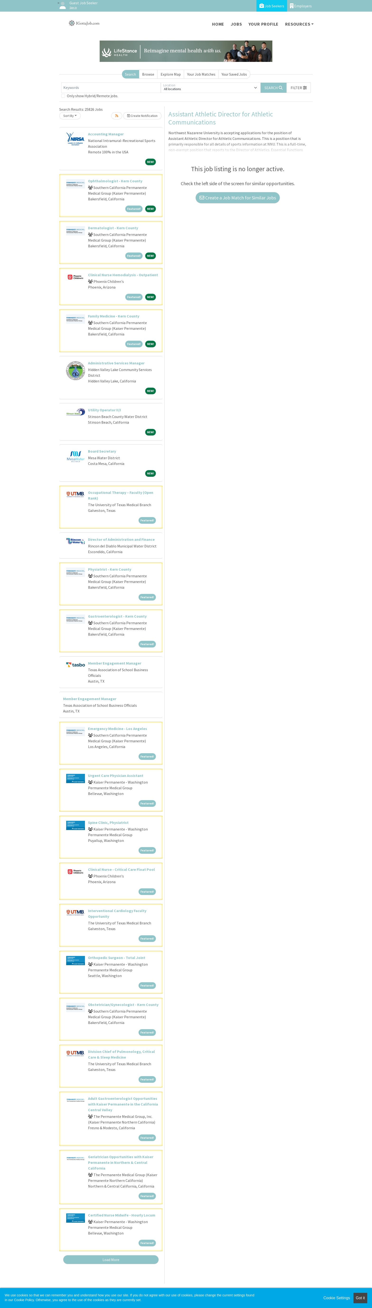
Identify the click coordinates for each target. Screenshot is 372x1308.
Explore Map (171, 74)
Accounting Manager (106, 134)
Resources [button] (297, 24)
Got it (360, 1298)
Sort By (68, 116)
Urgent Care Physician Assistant (115, 775)
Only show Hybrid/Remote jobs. (92, 95)
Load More (110, 1259)
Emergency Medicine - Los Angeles (117, 728)
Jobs (236, 24)
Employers (301, 6)
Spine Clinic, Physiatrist (108, 822)
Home (218, 24)
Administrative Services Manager (116, 363)
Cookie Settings (336, 1298)
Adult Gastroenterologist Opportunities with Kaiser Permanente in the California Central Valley (123, 1104)
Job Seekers (271, 6)
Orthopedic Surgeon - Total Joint (116, 957)
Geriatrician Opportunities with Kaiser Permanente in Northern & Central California (120, 1162)
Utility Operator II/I (104, 410)
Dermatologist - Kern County (113, 227)
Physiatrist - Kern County (109, 569)
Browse (148, 74)
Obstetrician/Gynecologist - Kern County (123, 1004)
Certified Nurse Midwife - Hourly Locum (121, 1215)
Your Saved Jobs (234, 74)
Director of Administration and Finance (121, 539)
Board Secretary (102, 451)
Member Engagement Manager (114, 663)
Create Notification (142, 116)
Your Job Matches (201, 74)
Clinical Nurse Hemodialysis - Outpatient (123, 274)
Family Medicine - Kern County (113, 316)
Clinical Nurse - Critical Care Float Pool (121, 869)
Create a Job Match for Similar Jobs (238, 198)
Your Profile (264, 24)
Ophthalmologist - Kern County (115, 181)
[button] (299, 88)
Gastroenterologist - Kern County (117, 616)
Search (130, 74)
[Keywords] (111, 88)
